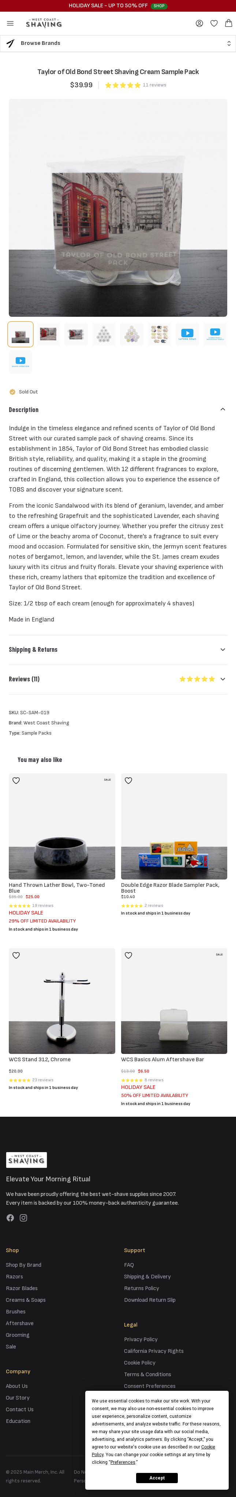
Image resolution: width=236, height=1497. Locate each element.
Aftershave (20, 1323)
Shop (159, 6)
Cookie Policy (140, 1362)
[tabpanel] (118, 208)
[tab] (20, 334)
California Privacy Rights (154, 1351)
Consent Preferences (150, 1386)
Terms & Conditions (147, 1374)
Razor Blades (22, 1288)
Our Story (18, 1397)
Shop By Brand (23, 1265)
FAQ (129, 1265)
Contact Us (20, 1409)
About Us (17, 1386)
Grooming (18, 1335)
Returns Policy (141, 1288)
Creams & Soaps (26, 1300)
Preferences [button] (122, 1462)
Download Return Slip (150, 1300)
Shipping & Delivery (147, 1276)
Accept (157, 1478)
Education (18, 1421)
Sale (11, 1346)
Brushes (16, 1311)
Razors (14, 1276)
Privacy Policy (141, 1339)
